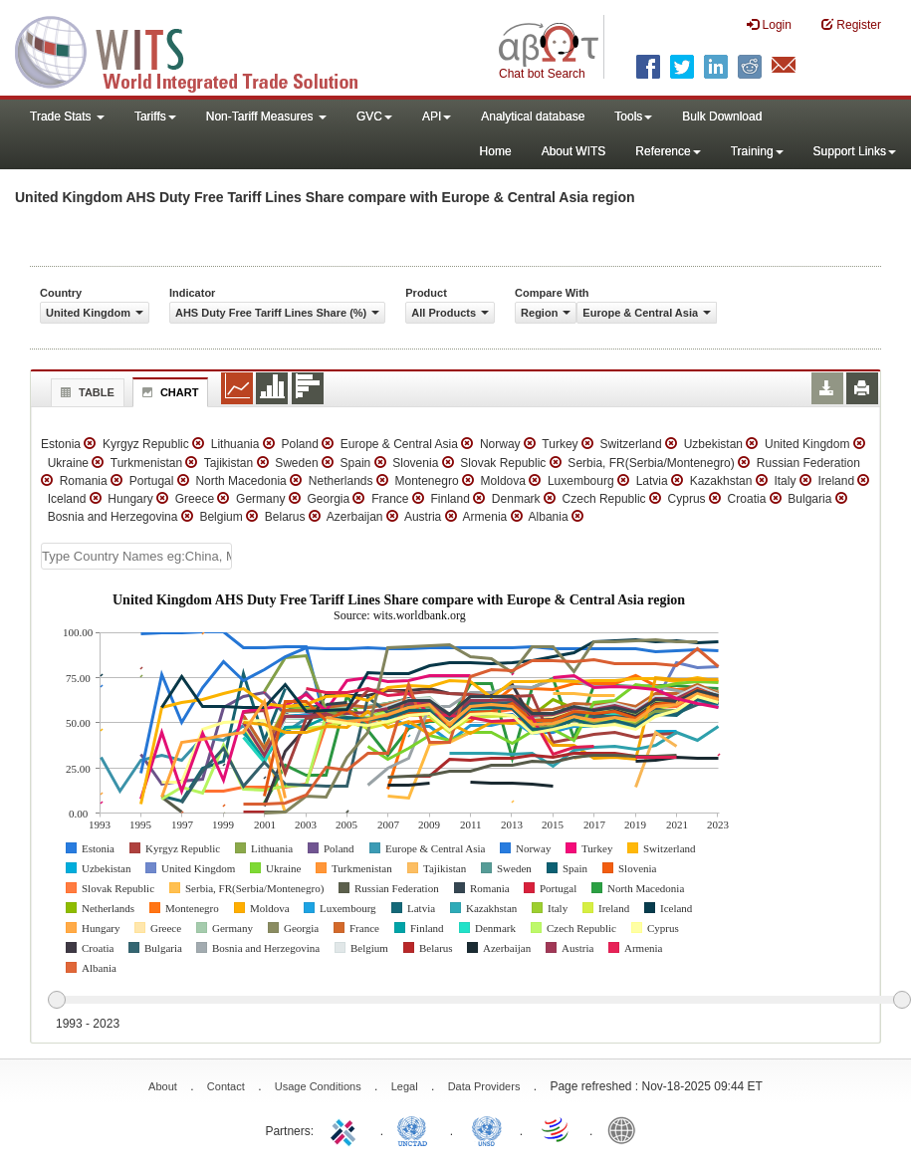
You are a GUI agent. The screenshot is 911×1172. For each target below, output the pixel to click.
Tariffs (155, 116)
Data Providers (484, 1086)
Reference (667, 151)
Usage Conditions (318, 1086)
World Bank (626, 1129)
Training (757, 151)
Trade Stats (67, 116)
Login (769, 24)
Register (851, 24)
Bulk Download (722, 116)
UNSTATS (487, 1129)
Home (496, 151)
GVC (374, 116)
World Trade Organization (556, 1129)
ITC (346, 1129)
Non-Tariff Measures (266, 116)
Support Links (854, 151)
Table (85, 392)
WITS (199, 50)
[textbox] (136, 556)
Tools (633, 116)
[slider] (479, 1001)
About (162, 1086)
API (436, 116)
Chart (168, 392)
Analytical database (532, 116)
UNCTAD (416, 1129)
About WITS (574, 151)
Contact (226, 1086)
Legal (404, 1086)
